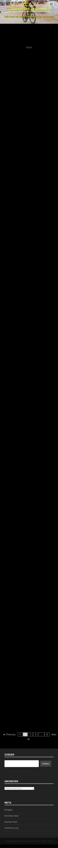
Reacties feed (10, 822)
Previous (9, 734)
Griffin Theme (47, 841)
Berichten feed (11, 816)
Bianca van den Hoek (29, 9)
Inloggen (8, 810)
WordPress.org (11, 828)
